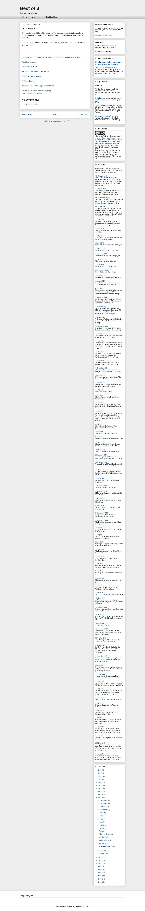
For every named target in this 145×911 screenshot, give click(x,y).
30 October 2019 (101, 176)
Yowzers (102, 831)
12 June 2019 (99, 228)
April (101, 825)
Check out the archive (103, 51)
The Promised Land (106, 834)
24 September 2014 (101, 513)
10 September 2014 (101, 520)
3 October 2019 (100, 189)
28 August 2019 (100, 207)
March (102, 828)
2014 (100, 857)
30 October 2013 (100, 638)
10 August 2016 (100, 333)
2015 (100, 798)
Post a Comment (31, 104)
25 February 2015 (101, 455)
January (103, 853)
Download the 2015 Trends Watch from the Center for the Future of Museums (51, 57)
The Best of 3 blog (101, 136)
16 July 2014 (99, 549)
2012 (100, 863)
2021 (100, 779)
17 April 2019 (99, 243)
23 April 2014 (99, 578)
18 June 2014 (99, 556)
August (102, 813)
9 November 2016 (101, 306)
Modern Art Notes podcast (31, 76)
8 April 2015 (99, 437)
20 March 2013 (100, 743)
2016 (100, 795)
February (103, 850)
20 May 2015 (99, 424)
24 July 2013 (99, 681)
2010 (100, 870)
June (102, 819)
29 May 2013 (99, 703)
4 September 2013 (101, 656)
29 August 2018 (100, 275)
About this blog (51, 17)
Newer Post (27, 114)
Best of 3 (29, 8)
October (103, 807)
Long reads (36, 17)
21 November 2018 (101, 270)
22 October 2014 (100, 498)
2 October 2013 (100, 645)
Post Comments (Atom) (60, 121)
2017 (100, 792)
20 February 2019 (101, 254)
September (104, 810)
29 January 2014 (100, 614)
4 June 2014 (99, 564)
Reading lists (100, 98)
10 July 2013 (99, 689)
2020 (100, 782)
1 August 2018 (100, 281)
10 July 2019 (99, 219)
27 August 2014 (100, 527)
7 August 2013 (100, 674)
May (101, 822)
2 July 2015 (99, 395)
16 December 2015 (101, 361)
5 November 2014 (101, 491)
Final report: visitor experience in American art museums (108, 63)
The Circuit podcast (29, 62)
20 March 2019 (100, 248)
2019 (100, 785)
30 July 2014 (99, 542)
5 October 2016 (100, 317)
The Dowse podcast (29, 67)
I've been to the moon (107, 846)
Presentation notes (102, 116)
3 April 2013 (99, 736)
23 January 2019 (100, 259)
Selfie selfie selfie (105, 840)
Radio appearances (35, 93)
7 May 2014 (99, 571)
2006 (100, 882)
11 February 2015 (101, 462)
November (103, 803)
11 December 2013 (101, 623)
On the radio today (29, 33)
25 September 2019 (102, 198)
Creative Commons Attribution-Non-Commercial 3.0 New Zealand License (108, 139)
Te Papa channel (28, 81)
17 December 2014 (101, 478)
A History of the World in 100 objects (35, 71)
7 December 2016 (101, 297)
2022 (100, 776)
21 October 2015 (100, 375)
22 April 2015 (99, 431)
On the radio (103, 837)
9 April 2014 (99, 585)
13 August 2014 (100, 535)
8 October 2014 (100, 506)
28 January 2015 (100, 469)
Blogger (85, 906)
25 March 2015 (100, 442)
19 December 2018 (101, 265)
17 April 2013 (99, 727)
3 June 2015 (99, 411)
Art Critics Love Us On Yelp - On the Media (38, 86)
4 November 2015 (101, 368)
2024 (100, 770)
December (103, 800)
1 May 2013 (99, 718)
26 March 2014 (100, 593)
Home (24, 17)
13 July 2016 (99, 341)
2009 (100, 873)
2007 (100, 879)
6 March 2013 (99, 754)
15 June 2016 (99, 352)
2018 (100, 788)
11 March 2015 (100, 449)
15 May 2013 (99, 710)
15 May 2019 (99, 236)
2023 (100, 773)
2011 (100, 867)
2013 (100, 860)
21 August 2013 (100, 665)
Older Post (83, 114)
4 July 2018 (99, 288)
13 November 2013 (101, 629)
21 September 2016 (101, 326)
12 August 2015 (100, 382)
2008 (100, 876)
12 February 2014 (101, 607)
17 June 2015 (99, 402)
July (101, 816)
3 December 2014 (101, 486)
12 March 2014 (100, 598)
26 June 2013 (99, 698)
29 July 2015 (99, 390)
